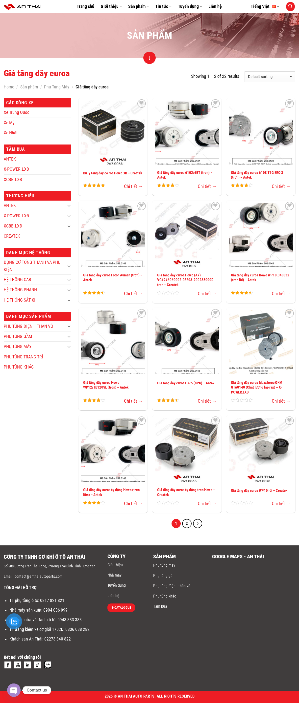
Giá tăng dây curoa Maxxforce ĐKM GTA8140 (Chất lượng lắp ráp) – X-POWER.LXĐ (256, 387)
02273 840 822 (57, 639)
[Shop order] (270, 76)
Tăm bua (160, 606)
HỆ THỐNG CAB (17, 279)
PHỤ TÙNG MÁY (17, 346)
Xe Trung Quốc (16, 112)
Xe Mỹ (9, 122)
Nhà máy (114, 575)
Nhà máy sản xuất (25, 610)
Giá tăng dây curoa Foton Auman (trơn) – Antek (112, 277)
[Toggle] (69, 205)
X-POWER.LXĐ (16, 169)
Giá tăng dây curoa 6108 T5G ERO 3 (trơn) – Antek (257, 175)
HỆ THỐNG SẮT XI (19, 300)
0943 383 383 (70, 619)
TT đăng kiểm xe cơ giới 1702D (36, 629)
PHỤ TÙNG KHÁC (19, 367)
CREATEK (12, 236)
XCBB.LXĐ (13, 179)
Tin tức (163, 6)
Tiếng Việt (265, 7)
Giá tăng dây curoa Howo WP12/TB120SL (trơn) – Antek (105, 385)
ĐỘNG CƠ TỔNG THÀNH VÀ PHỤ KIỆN (32, 266)
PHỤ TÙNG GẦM (18, 336)
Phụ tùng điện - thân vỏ (171, 585)
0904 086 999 (56, 610)
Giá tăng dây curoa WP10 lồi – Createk (259, 490)
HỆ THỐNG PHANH (20, 289)
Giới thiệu (111, 6)
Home (9, 86)
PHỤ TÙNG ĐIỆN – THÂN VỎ (28, 326)
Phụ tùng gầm (164, 575)
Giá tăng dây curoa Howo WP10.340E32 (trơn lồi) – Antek (260, 277)
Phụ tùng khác (164, 596)
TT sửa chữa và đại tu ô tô (32, 619)
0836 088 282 (77, 629)
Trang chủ (85, 6)
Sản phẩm (138, 6)
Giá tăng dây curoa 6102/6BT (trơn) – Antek (184, 175)
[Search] (290, 6)
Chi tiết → (133, 186)
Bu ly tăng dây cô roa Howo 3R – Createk (112, 173)
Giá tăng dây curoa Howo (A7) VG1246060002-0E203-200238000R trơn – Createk (185, 280)
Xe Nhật (11, 132)
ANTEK (10, 159)
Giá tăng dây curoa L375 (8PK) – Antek (185, 383)
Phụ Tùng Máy (56, 86)
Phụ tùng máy (164, 565)
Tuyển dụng (190, 6)
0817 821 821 (52, 600)
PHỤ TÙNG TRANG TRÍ (23, 356)
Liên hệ (215, 6)
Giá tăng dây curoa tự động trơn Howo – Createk (186, 492)
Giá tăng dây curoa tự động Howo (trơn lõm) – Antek (111, 492)
